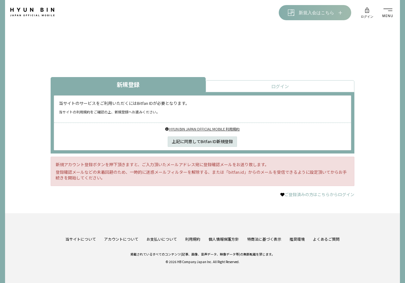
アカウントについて (121, 239)
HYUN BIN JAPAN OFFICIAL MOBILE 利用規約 (202, 128)
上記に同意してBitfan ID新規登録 (202, 141)
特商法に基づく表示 (264, 239)
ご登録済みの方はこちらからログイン (319, 194)
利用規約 (192, 239)
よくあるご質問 (326, 239)
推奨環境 (297, 239)
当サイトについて (80, 239)
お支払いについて (161, 239)
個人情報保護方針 (224, 239)
